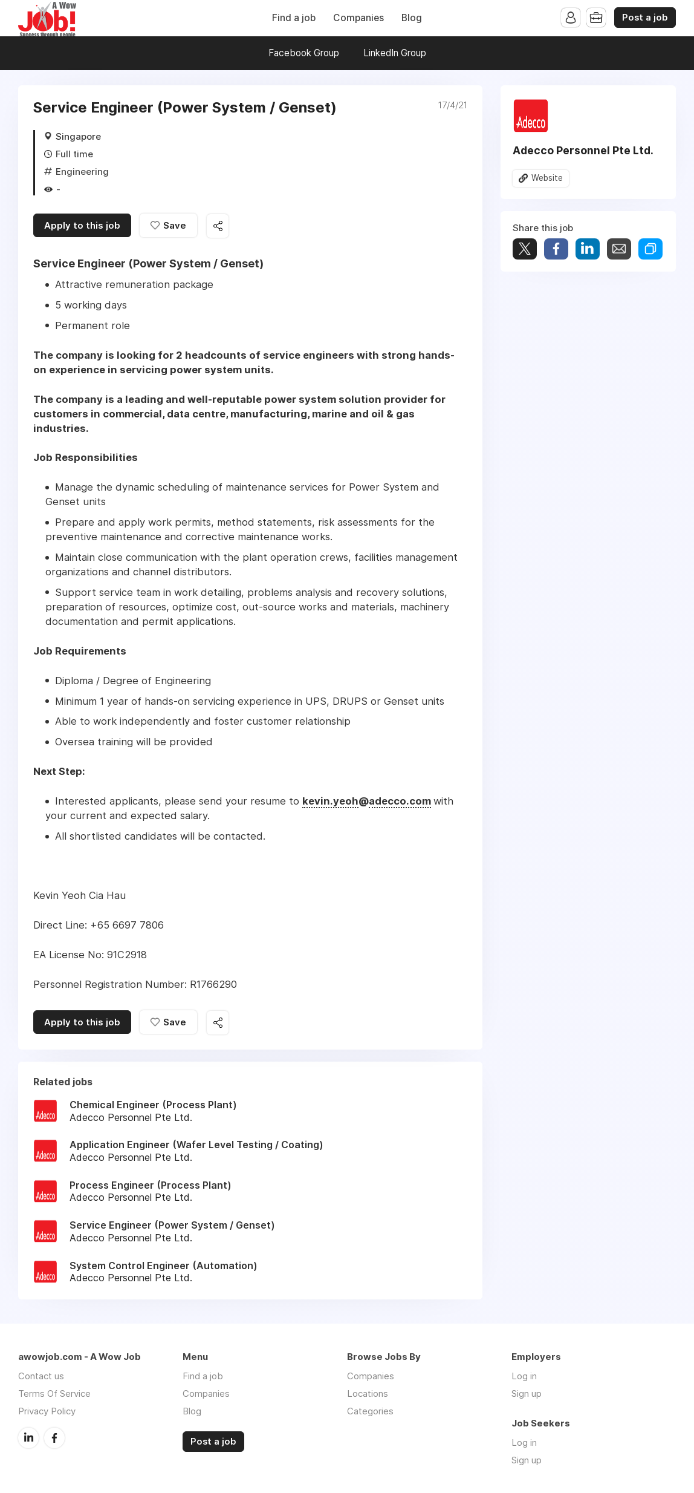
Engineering (82, 171)
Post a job (645, 17)
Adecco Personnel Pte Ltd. (583, 150)
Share (556, 249)
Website (547, 178)
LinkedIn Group (394, 53)
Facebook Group (303, 53)
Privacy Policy (47, 1411)
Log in (524, 1376)
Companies (358, 18)
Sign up (526, 1393)
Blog (411, 18)
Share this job (218, 226)
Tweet (525, 249)
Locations (367, 1393)
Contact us (41, 1376)
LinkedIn (28, 1438)
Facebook (54, 1438)
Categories (370, 1411)
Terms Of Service (54, 1393)
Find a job (294, 18)
